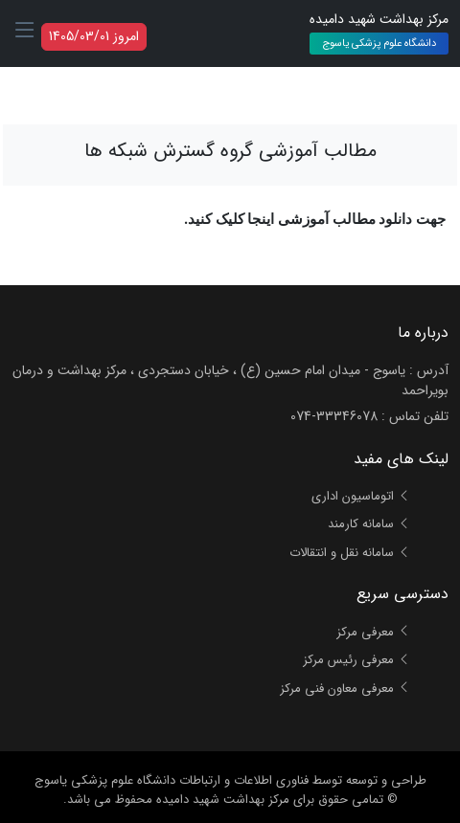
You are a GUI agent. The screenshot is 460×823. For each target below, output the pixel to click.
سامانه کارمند (369, 524)
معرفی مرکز (373, 632)
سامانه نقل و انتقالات (349, 553)
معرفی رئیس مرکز (356, 660)
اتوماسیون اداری (360, 496)
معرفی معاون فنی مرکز (345, 688)
